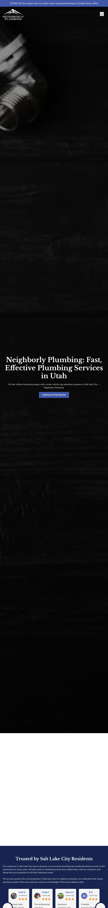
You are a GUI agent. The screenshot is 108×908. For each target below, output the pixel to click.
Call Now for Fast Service (54, 394)
